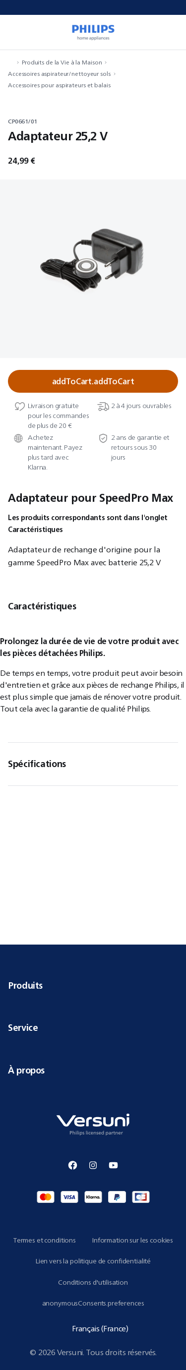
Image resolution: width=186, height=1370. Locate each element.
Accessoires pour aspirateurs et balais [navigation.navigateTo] (59, 85)
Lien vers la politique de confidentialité (93, 1260)
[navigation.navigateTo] (11, 62)
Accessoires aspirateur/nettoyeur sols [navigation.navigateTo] (59, 73)
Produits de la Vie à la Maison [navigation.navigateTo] (62, 62)
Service (93, 1027)
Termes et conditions (44, 1240)
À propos (93, 1070)
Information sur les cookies (132, 1240)
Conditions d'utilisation (93, 1282)
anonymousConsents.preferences (93, 1303)
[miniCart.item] (173, 32)
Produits (93, 985)
